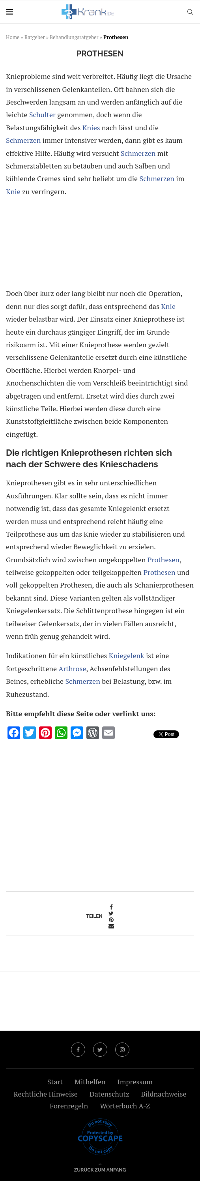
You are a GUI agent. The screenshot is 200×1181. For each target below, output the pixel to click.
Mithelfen (90, 1081)
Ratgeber (34, 37)
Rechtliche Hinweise (45, 1094)
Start (55, 1081)
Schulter (42, 114)
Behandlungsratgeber (74, 37)
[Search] (190, 11)
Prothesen (163, 559)
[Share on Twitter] (111, 913)
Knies (91, 127)
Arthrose (72, 668)
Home (12, 37)
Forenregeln (69, 1105)
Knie (13, 191)
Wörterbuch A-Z (125, 1105)
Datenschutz (109, 1094)
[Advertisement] (100, 243)
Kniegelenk (126, 655)
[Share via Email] (111, 926)
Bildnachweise (164, 1094)
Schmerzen (23, 140)
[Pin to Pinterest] (111, 920)
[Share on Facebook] (111, 907)
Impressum (134, 1081)
